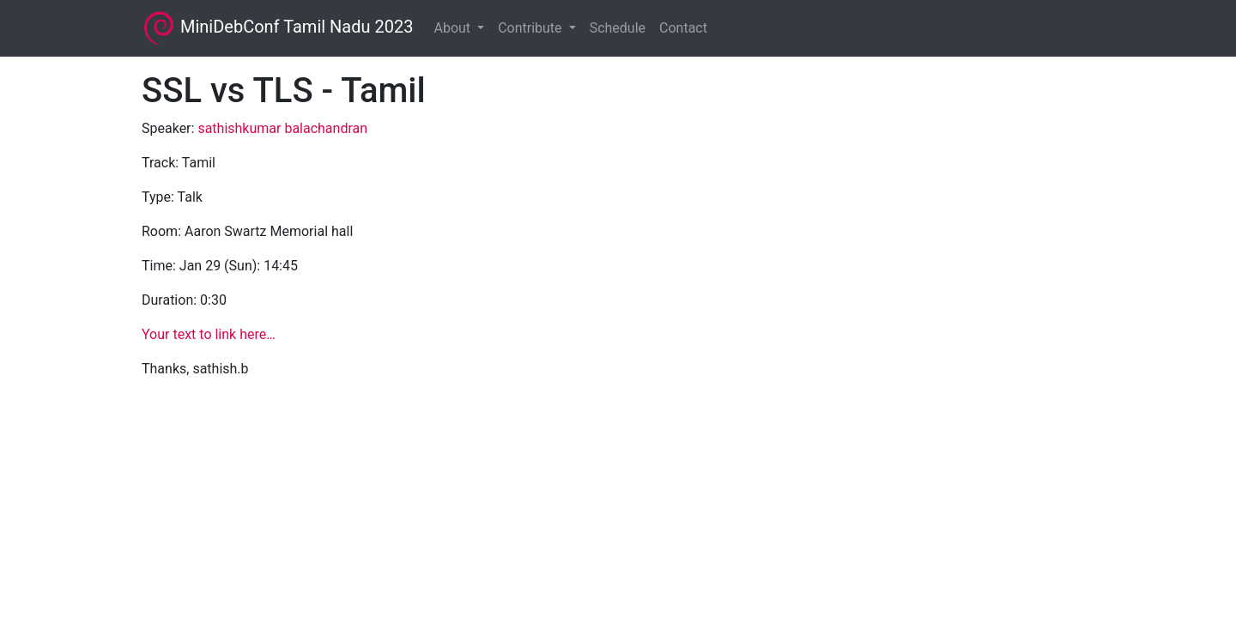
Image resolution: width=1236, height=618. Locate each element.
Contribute (531, 28)
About (453, 28)
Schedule (617, 28)
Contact (683, 28)
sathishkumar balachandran (282, 128)
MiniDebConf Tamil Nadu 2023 (277, 28)
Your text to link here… (209, 334)
